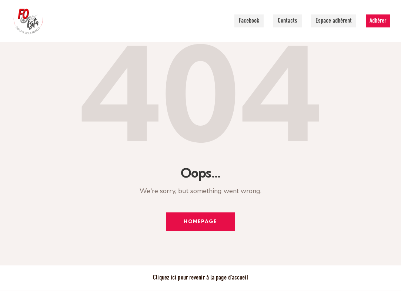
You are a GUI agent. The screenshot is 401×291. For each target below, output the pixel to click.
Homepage (200, 222)
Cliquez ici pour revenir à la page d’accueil (200, 278)
